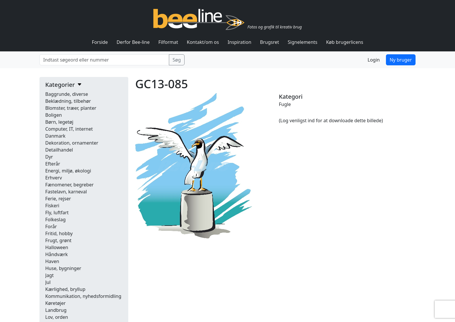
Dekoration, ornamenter (71, 143)
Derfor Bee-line (133, 42)
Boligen (53, 115)
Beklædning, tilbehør (68, 101)
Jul (47, 282)
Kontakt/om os (203, 42)
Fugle (285, 104)
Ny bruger (401, 60)
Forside (100, 42)
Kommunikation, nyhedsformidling (83, 296)
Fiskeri (52, 205)
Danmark (55, 136)
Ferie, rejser (58, 198)
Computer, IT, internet (69, 129)
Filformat (168, 42)
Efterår (52, 164)
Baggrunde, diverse (66, 94)
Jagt (49, 275)
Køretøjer (55, 303)
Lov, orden (56, 317)
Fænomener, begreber (69, 184)
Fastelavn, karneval (66, 191)
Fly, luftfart (57, 212)
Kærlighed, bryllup (65, 289)
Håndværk (56, 254)
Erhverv (53, 178)
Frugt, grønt (58, 240)
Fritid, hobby (59, 233)
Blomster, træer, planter (70, 108)
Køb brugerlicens (344, 42)
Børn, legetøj (59, 122)
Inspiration (239, 42)
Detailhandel (59, 150)
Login (374, 60)
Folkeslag (55, 219)
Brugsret (269, 42)
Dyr (49, 157)
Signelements (302, 42)
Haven (52, 261)
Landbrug (55, 310)
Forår (51, 226)
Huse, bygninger (63, 268)
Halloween (56, 247)
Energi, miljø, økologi (68, 171)
